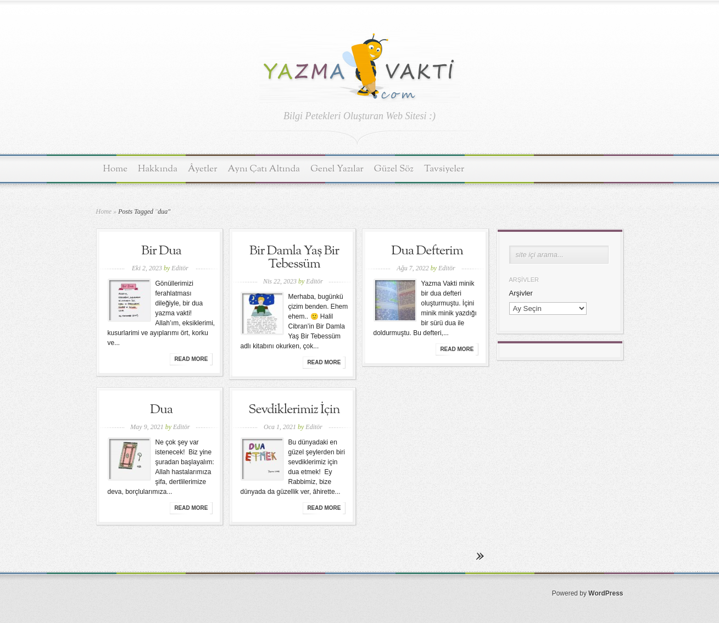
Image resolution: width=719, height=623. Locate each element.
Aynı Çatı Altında (264, 169)
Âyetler (203, 169)
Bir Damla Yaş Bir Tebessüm (294, 258)
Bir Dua (161, 251)
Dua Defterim (427, 251)
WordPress (605, 593)
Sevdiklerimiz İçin (293, 409)
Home (115, 169)
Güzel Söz (394, 169)
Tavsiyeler (444, 169)
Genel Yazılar (337, 169)
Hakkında (157, 169)
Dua (161, 409)
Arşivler (521, 293)
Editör (179, 268)
